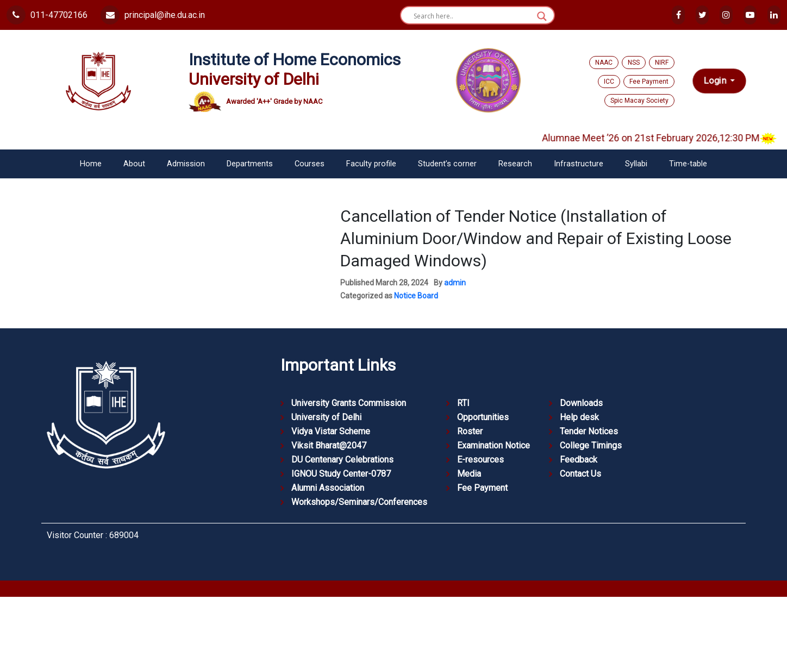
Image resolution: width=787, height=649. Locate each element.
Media (469, 474)
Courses (309, 164)
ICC (609, 81)
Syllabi (636, 164)
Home (91, 164)
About (134, 164)
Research (515, 164)
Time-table (688, 164)
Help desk (579, 417)
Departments (250, 164)
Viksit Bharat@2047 (328, 445)
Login (716, 81)
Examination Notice (493, 445)
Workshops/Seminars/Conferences (359, 502)
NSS (634, 62)
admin (455, 282)
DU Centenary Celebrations (342, 459)
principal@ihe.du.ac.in (153, 15)
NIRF (662, 62)
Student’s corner (447, 164)
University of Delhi (326, 417)
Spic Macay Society (639, 100)
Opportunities (483, 417)
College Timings (591, 445)
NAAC (604, 62)
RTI (463, 403)
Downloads (581, 403)
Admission (186, 164)
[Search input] (473, 16)
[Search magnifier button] (541, 16)
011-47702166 (47, 15)
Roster (470, 431)
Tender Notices (589, 431)
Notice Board (416, 295)
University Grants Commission (348, 403)
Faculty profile (371, 164)
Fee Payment (649, 81)
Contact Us (580, 474)
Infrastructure (578, 164)
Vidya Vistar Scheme (330, 431)
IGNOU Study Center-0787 (341, 474)
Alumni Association (327, 488)
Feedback (578, 459)
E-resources (480, 459)
